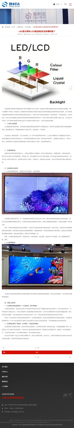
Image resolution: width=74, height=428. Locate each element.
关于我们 (5, 367)
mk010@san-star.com (17, 412)
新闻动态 (20, 27)
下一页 (37, 357)
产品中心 (5, 371)
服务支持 (5, 376)
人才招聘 (5, 386)
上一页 (37, 348)
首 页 (13, 27)
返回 (37, 352)
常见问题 (28, 27)
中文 (57, 4)
